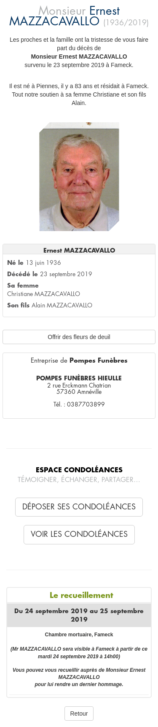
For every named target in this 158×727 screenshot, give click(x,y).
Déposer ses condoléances (79, 507)
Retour (79, 713)
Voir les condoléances (79, 534)
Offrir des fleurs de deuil (79, 337)
